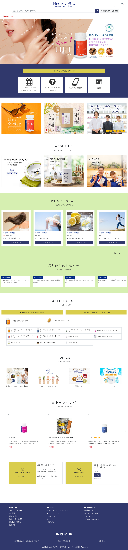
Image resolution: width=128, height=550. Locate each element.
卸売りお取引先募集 (16, 519)
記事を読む (16, 242)
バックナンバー (118, 253)
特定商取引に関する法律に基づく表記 (26, 541)
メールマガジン (79, 472)
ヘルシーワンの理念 (16, 510)
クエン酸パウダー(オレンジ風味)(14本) (60, 437)
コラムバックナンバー (91, 513)
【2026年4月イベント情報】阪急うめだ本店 (112, 281)
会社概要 (12, 513)
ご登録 (97, 475)
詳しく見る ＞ (22, 476)
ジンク (90, 437)
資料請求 (102, 541)
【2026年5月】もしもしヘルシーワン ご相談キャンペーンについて (15, 281)
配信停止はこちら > (97, 478)
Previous (3, 431)
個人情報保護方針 (64, 541)
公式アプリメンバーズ (22, 472)
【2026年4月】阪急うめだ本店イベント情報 (79, 281)
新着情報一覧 (88, 510)
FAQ (48, 519)
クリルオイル (12, 437)
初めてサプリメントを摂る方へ (57, 510)
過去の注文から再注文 (109, 11)
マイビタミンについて (54, 513)
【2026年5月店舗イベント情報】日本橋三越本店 (47, 281)
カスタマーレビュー (53, 516)
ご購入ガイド (51, 522)
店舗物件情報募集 (15, 522)
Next (126, 431)
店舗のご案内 (13, 516)
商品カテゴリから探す (62, 320)
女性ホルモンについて (91, 519)
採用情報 (12, 525)
